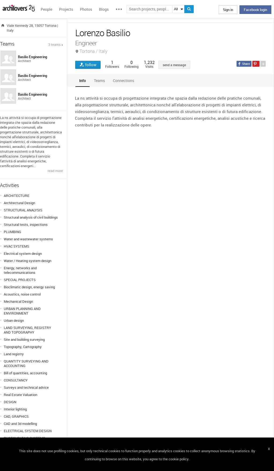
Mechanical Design (18, 301)
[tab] (82, 80)
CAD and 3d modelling (20, 423)
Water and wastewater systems (28, 239)
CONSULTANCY (16, 380)
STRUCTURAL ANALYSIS (23, 210)
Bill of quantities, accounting (25, 373)
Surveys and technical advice (26, 387)
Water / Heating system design (27, 260)
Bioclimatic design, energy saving (29, 287)
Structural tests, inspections (26, 224)
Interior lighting (15, 409)
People (46, 9)
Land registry (14, 354)
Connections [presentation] (123, 80)
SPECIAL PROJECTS (20, 279)
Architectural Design (19, 202)
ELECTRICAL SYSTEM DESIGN (28, 430)
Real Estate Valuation (20, 394)
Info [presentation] (82, 80)
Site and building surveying (24, 339)
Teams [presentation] (99, 80)
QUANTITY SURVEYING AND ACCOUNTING (26, 363)
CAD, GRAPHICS (16, 416)
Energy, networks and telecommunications (20, 270)
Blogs (104, 9)
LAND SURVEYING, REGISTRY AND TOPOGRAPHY (27, 330)
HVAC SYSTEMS (16, 246)
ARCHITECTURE (16, 195)
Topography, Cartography (23, 346)
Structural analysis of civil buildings (31, 217)
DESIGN (10, 401)
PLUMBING (12, 231)
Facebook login (255, 9)
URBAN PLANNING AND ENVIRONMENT (22, 311)
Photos (86, 9)
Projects (66, 9)
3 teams (54, 44)
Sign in (228, 9)
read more (55, 170)
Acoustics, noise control (22, 294)
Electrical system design (23, 253)
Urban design (14, 320)
